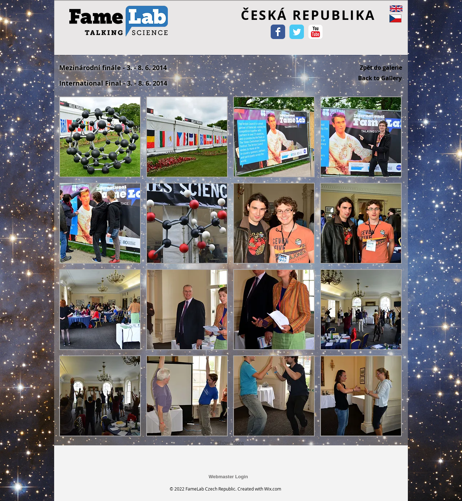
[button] (100, 136)
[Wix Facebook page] (278, 32)
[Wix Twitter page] (296, 32)
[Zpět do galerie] (380, 67)
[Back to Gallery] (380, 78)
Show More (230, 442)
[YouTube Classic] (315, 32)
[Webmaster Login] (228, 476)
